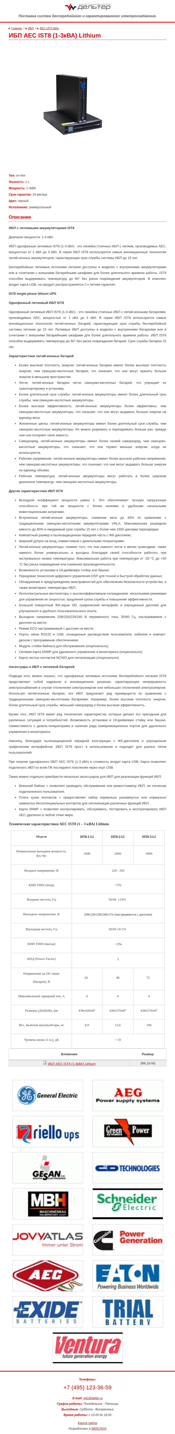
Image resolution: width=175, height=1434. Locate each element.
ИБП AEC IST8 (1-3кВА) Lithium (72, 1064)
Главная (16, 28)
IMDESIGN (98, 1428)
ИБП (31, 28)
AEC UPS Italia (49, 28)
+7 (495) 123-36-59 (87, 1387)
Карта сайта (87, 1423)
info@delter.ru (93, 1398)
